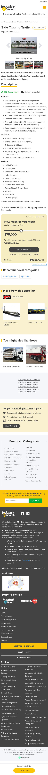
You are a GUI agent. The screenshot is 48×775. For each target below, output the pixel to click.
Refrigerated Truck (32, 457)
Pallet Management (31, 696)
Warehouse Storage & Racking (35, 718)
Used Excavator (31, 474)
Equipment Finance (11, 464)
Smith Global (14, 32)
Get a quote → (24, 249)
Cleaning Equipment (8, 677)
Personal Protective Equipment (35, 700)
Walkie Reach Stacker (33, 481)
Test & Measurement (32, 707)
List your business (24, 646)
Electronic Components (9, 703)
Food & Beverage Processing (11, 710)
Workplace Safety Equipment (35, 744)
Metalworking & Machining (34, 683)
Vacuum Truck (30, 478)
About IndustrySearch (8, 620)
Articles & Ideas (6, 616)
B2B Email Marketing (8, 627)
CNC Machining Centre (13, 458)
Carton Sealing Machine (13, 455)
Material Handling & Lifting (34, 680)
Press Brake (30, 451)
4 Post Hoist (9, 448)
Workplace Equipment (32, 740)
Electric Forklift (10, 461)
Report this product (39, 265)
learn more (11, 426)
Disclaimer (8, 260)
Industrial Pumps (6, 730)
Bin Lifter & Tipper (11, 451)
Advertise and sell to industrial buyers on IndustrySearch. (24, 568)
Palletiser (28, 447)
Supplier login (24, 652)
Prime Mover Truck (32, 454)
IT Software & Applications (10, 739)
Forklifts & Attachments (9, 713)
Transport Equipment (32, 710)
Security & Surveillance (32, 703)
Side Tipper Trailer (31, 22)
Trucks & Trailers (17, 22)
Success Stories (6, 637)
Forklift (7, 474)
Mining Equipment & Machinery (35, 687)
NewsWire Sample (7, 630)
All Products (6, 22)
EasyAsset (26, 560)
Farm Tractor (9, 471)
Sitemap (4, 641)
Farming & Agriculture (8, 706)
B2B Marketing (6, 623)
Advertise (43, 2)
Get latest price (39, 27)
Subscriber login (24, 657)
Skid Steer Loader (32, 466)
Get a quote (24, 770)
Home (3, 613)
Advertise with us (7, 634)
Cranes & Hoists (6, 693)
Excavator (8, 467)
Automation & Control (8, 667)
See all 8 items (18, 296)
